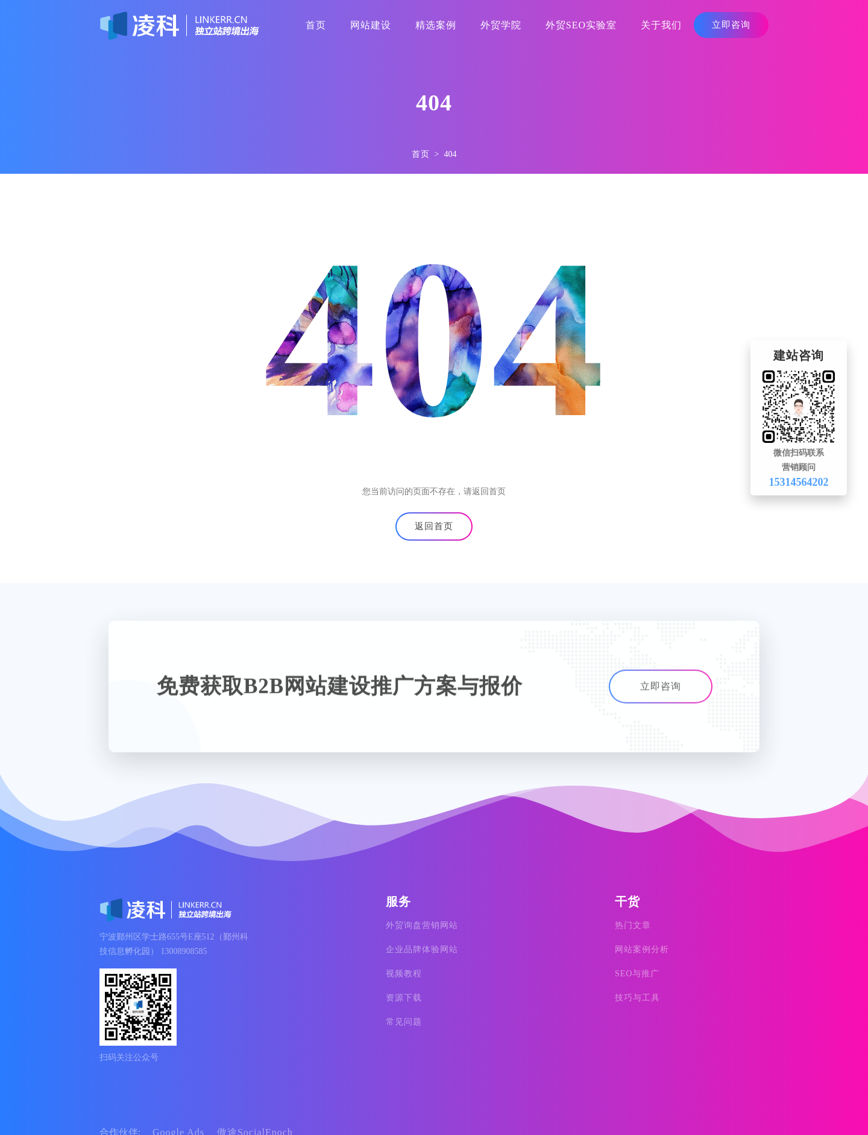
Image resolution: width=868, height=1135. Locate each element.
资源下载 (404, 997)
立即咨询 (731, 25)
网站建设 (370, 25)
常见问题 (404, 1021)
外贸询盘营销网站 (422, 925)
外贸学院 (500, 25)
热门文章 (633, 925)
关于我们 (661, 25)
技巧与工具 (637, 997)
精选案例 (435, 25)
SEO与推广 (637, 973)
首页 (316, 25)
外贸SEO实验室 (581, 25)
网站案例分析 (642, 949)
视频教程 (404, 973)
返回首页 (434, 526)
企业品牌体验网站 (422, 949)
